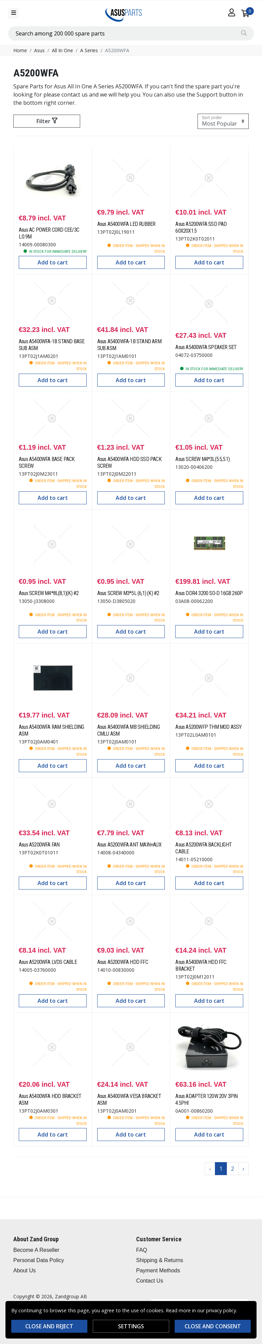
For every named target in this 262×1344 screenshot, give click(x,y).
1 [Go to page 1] (220, 1168)
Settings (131, 1326)
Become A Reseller (36, 1250)
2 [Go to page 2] (232, 1168)
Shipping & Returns (159, 1260)
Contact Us (149, 1281)
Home (20, 50)
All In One (62, 50)
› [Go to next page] (243, 1168)
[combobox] (131, 33)
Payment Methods (158, 1270)
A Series (89, 50)
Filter (47, 121)
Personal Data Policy (38, 1260)
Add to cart (53, 262)
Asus (39, 50)
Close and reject (49, 1326)
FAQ (141, 1250)
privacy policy (221, 1310)
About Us (24, 1270)
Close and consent (213, 1326)
